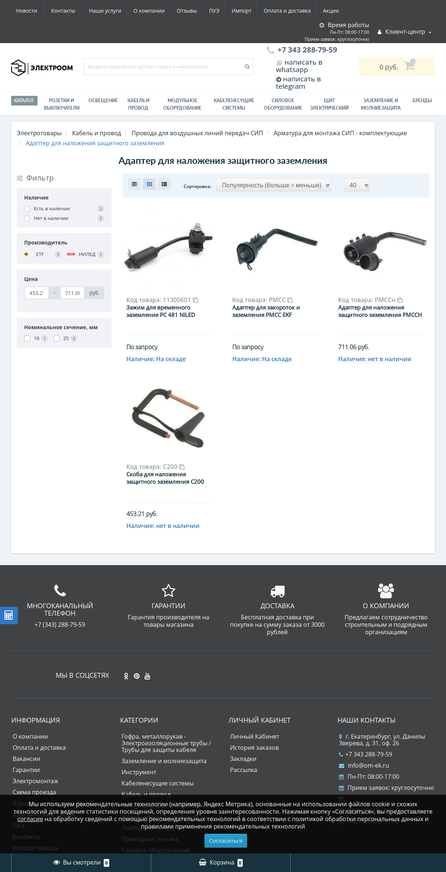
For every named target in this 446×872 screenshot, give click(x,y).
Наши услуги (32, 10)
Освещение (103, 100)
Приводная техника (150, 776)
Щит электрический (329, 104)
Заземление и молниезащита (164, 698)
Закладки (243, 696)
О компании (77, 10)
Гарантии (26, 707)
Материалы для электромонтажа (169, 743)
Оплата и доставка (222, 10)
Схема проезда (34, 730)
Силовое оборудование (283, 104)
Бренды (422, 100)
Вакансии (26, 696)
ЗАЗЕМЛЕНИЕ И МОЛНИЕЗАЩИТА (381, 104)
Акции (267, 10)
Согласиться (226, 840)
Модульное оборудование (182, 104)
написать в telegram (298, 82)
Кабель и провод (138, 104)
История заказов (254, 685)
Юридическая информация (52, 741)
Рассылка (243, 707)
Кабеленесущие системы (234, 104)
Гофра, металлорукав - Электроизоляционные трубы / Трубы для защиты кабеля (166, 680)
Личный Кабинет (254, 674)
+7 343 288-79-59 (365, 692)
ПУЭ (146, 10)
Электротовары (39, 133)
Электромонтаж (35, 718)
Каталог (24, 100)
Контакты (336, 10)
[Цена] (36, 292)
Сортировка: (197, 186)
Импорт (174, 10)
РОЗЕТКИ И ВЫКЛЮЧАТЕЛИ (62, 104)
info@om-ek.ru (364, 703)
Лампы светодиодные (153, 765)
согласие (30, 819)
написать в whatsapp (299, 65)
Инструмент (139, 710)
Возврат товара (35, 785)
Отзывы (117, 10)
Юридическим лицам (44, 752)
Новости (299, 10)
